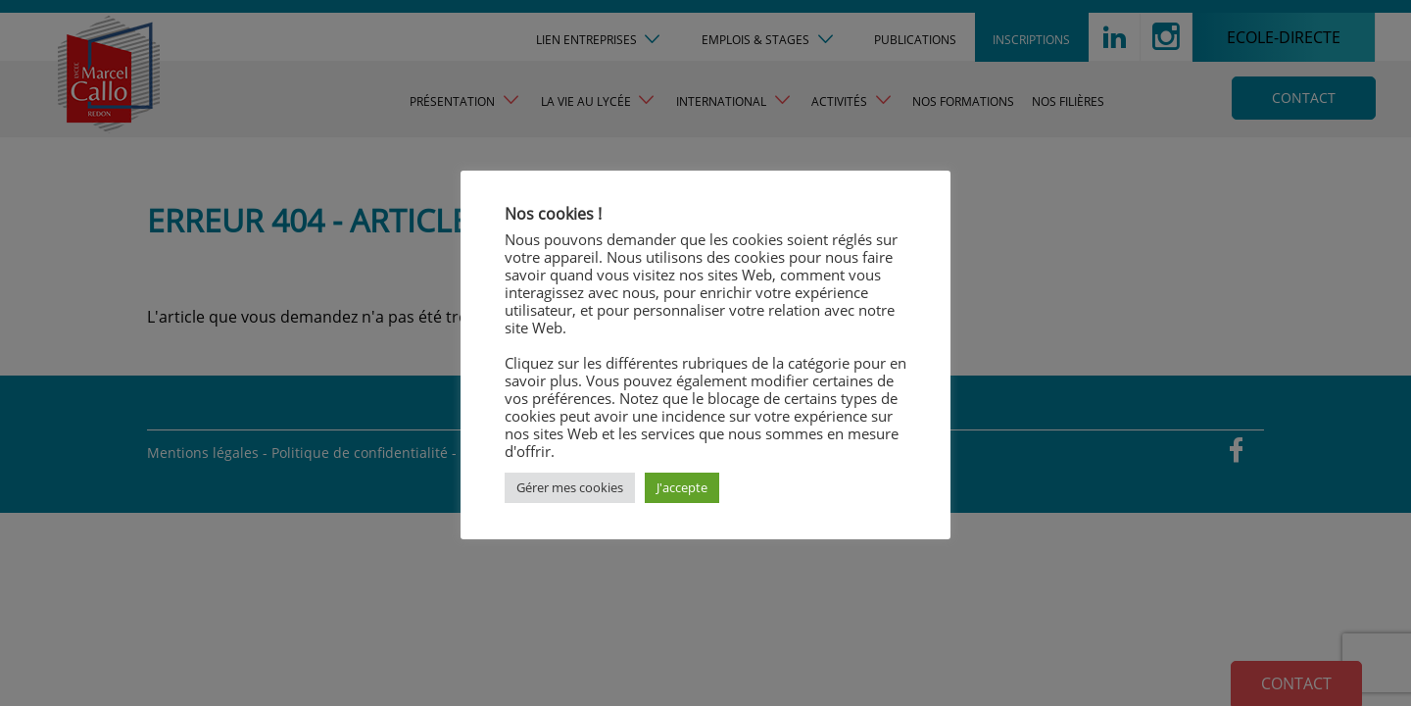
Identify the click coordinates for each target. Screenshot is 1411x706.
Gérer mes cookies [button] (569, 487)
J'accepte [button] (682, 487)
